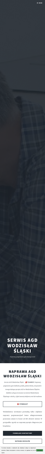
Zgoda (39, 450)
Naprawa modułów (22, 441)
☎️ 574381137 (22, 404)
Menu (40, 3)
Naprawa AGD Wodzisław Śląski (22, 373)
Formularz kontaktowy (22, 433)
